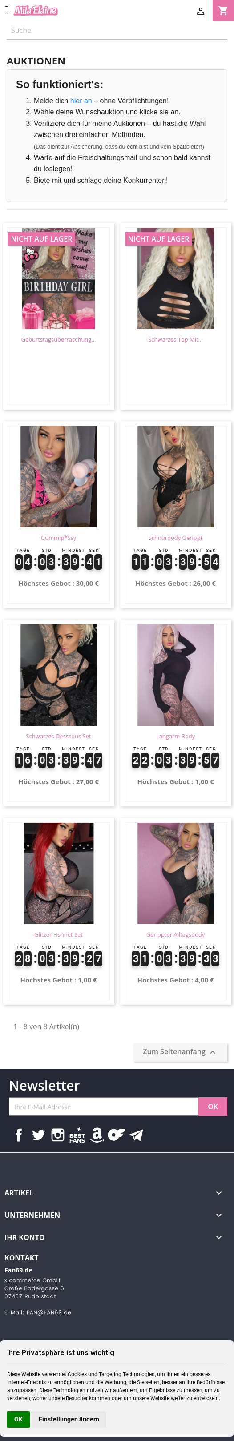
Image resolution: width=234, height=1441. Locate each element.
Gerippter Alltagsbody (175, 934)
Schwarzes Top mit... (175, 339)
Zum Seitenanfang (180, 1052)
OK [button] (18, 1419)
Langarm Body (175, 736)
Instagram (58, 1135)
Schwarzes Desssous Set (58, 736)
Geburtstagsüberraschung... (58, 339)
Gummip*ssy (58, 538)
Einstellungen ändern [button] (69, 1419)
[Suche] (117, 30)
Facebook (19, 1135)
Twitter (38, 1135)
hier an (81, 101)
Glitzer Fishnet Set (58, 934)
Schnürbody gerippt (176, 538)
